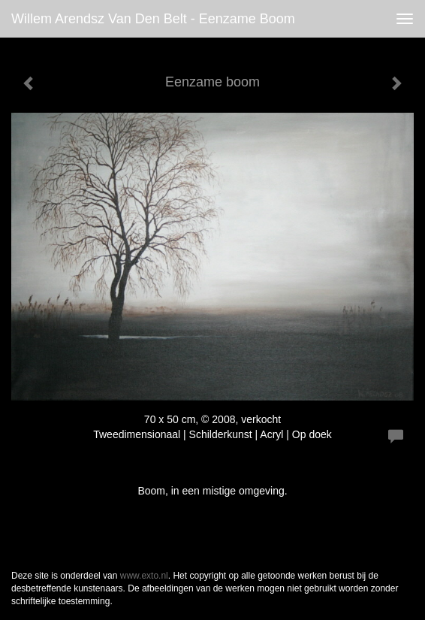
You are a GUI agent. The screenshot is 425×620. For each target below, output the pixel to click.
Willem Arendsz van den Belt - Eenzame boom (153, 18)
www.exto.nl (144, 575)
